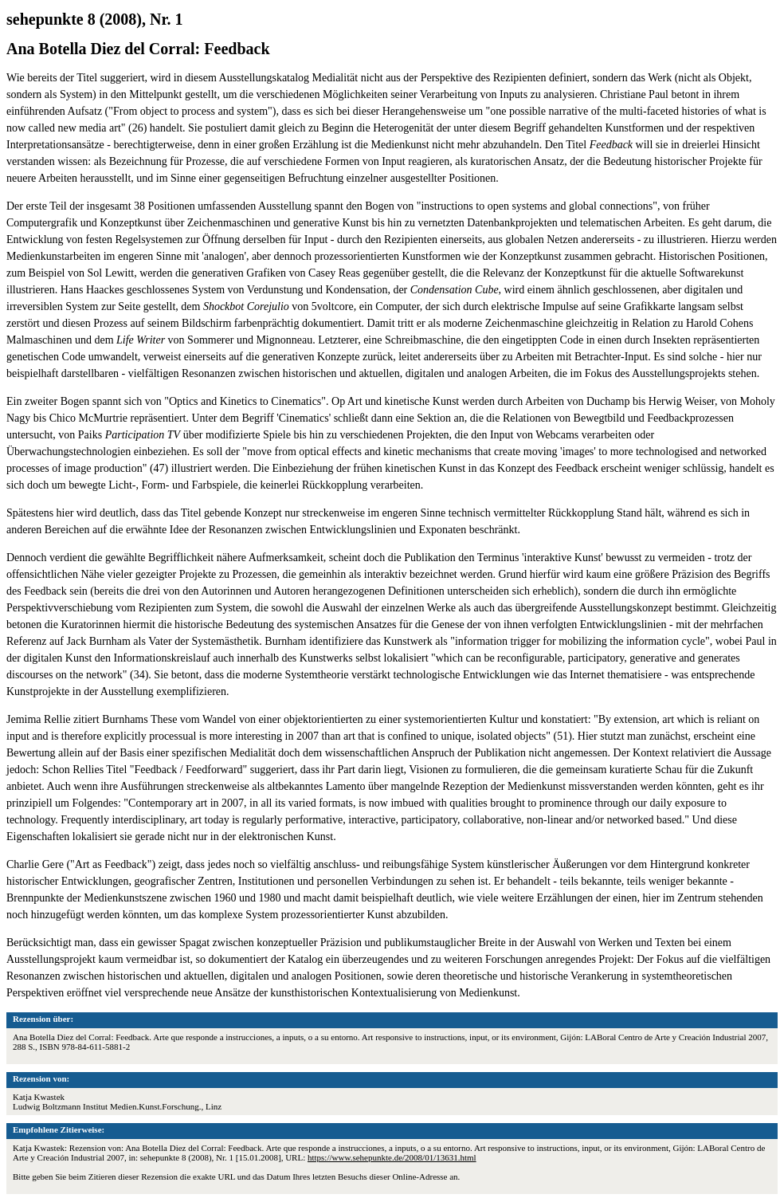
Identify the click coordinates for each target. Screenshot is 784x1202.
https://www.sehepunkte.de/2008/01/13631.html (392, 1157)
